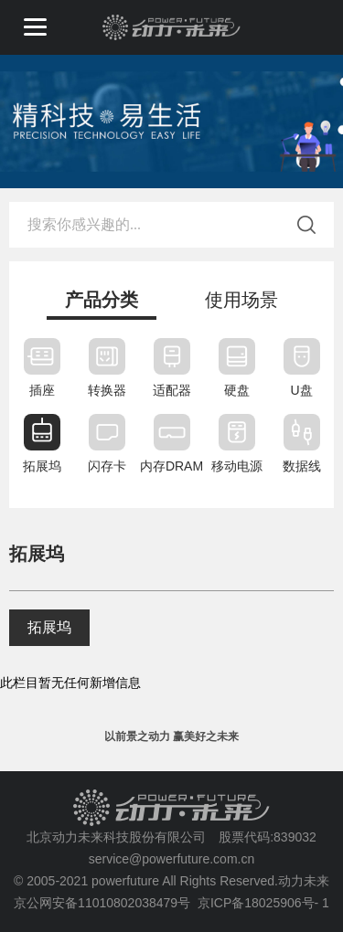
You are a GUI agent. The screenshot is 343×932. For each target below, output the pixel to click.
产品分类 (101, 300)
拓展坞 (49, 627)
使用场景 (241, 300)
